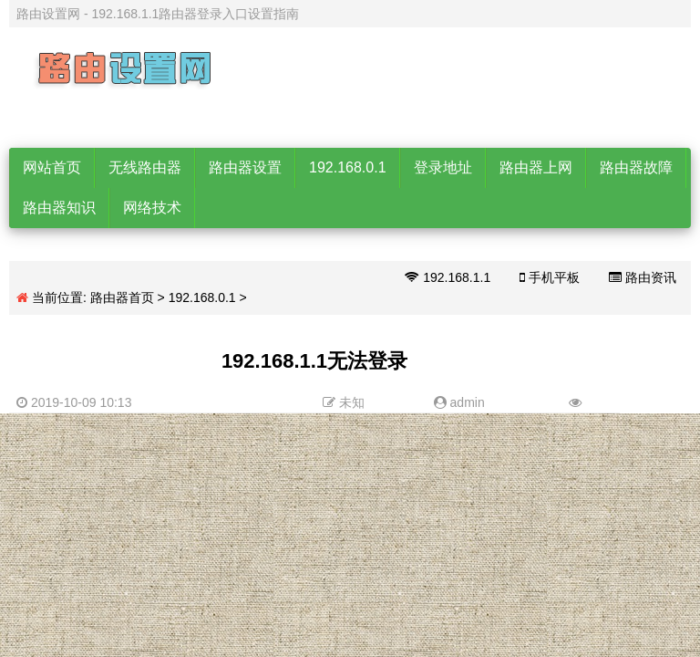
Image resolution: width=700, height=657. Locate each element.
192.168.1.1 (447, 277)
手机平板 (550, 277)
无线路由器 (144, 167)
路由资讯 (642, 277)
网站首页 (52, 167)
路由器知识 (59, 207)
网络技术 (152, 207)
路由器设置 (245, 167)
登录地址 (443, 167)
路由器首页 (122, 297)
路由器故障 (636, 167)
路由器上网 (535, 167)
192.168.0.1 (347, 167)
